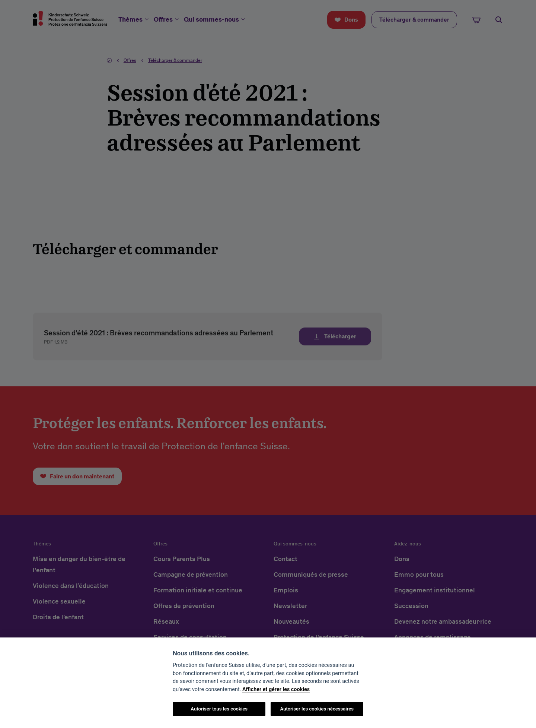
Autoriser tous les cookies (219, 709)
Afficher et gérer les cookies (276, 689)
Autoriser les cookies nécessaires (317, 709)
